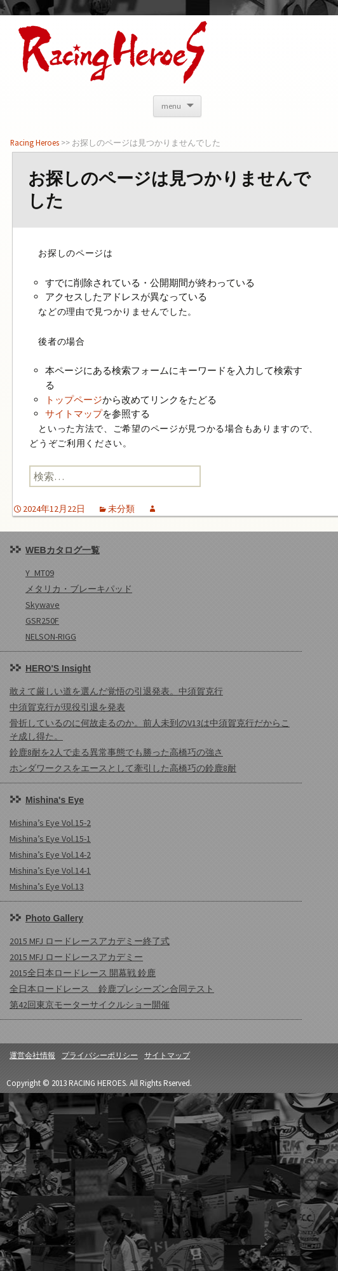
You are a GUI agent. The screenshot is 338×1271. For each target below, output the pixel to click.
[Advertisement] (161, 1182)
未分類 (121, 508)
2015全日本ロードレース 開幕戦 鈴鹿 (83, 973)
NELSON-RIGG (50, 636)
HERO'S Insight (58, 668)
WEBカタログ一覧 (62, 550)
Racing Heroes (34, 142)
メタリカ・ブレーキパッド (78, 588)
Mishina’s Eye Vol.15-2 (50, 822)
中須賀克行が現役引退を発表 (67, 707)
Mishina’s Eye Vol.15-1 (50, 838)
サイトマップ (73, 414)
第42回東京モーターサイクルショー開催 (90, 1004)
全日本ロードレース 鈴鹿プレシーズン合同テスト (112, 988)
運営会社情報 (32, 1055)
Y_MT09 (39, 573)
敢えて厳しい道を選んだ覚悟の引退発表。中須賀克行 (116, 691)
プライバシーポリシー (100, 1055)
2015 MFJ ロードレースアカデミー (76, 957)
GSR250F (42, 620)
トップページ (73, 400)
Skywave (42, 604)
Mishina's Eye (54, 800)
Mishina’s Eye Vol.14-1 (50, 870)
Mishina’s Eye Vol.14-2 (50, 854)
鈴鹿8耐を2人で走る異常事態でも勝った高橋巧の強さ (116, 752)
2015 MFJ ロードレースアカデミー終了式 (90, 941)
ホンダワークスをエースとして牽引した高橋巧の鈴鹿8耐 (123, 768)
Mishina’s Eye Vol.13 (47, 886)
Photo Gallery (54, 918)
